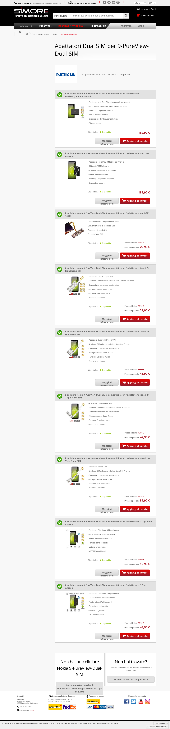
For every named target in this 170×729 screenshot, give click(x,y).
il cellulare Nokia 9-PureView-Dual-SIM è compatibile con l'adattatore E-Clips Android (106, 586)
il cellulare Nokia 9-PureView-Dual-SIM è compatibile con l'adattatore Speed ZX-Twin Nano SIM (107, 459)
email (32, 710)
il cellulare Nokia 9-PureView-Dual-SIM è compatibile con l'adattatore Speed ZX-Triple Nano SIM (107, 396)
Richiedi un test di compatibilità (131, 679)
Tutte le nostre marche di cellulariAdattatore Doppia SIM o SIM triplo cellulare (79, 688)
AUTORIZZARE (161, 723)
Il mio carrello (147, 15)
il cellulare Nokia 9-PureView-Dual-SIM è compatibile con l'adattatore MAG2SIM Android (107, 155)
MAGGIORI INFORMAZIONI (157, 727)
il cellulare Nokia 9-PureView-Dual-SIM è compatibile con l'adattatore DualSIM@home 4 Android (102, 95)
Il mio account (144, 9)
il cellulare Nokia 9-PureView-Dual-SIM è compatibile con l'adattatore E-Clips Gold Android (108, 523)
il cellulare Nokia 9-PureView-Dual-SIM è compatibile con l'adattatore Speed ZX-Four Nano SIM (107, 333)
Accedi (153, 9)
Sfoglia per (26, 26)
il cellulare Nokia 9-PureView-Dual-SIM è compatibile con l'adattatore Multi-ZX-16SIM (107, 214)
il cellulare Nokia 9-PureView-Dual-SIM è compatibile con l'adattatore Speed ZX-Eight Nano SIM (107, 269)
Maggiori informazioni (107, 142)
